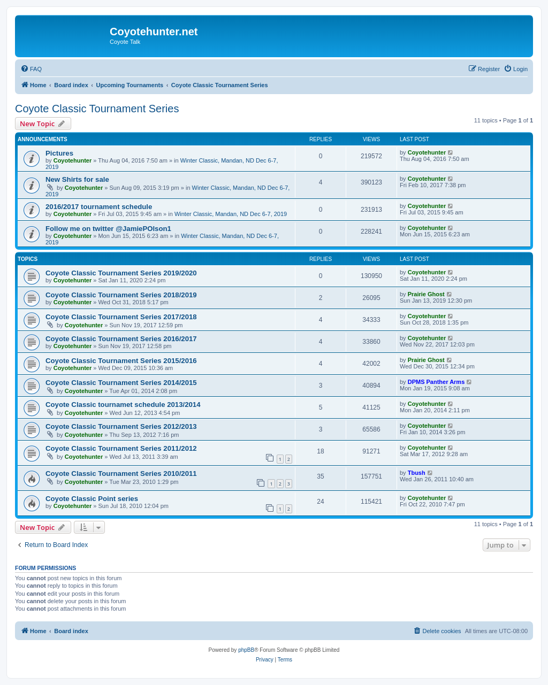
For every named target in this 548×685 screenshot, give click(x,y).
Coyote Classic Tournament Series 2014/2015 (121, 383)
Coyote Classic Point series (91, 499)
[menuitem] (31, 69)
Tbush (416, 473)
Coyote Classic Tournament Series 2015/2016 (121, 361)
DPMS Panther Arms (436, 382)
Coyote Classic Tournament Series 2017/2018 (121, 317)
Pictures (59, 153)
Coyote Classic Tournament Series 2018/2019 (121, 295)
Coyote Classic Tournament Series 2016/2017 (121, 339)
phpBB (246, 650)
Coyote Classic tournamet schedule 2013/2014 (123, 405)
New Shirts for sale (77, 179)
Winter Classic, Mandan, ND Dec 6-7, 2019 (230, 214)
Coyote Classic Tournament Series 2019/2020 (121, 273)
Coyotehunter (73, 160)
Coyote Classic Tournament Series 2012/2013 (121, 426)
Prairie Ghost (426, 294)
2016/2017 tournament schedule (98, 207)
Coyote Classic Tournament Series (97, 108)
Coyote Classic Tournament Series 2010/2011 (121, 474)
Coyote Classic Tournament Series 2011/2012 (121, 448)
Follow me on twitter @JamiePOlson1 (108, 229)
